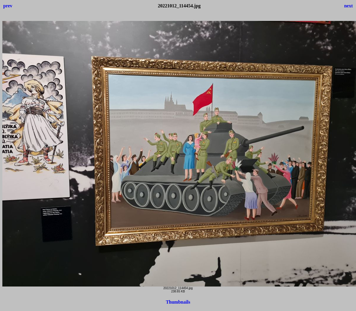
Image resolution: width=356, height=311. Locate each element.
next (348, 5)
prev (7, 5)
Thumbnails (178, 302)
